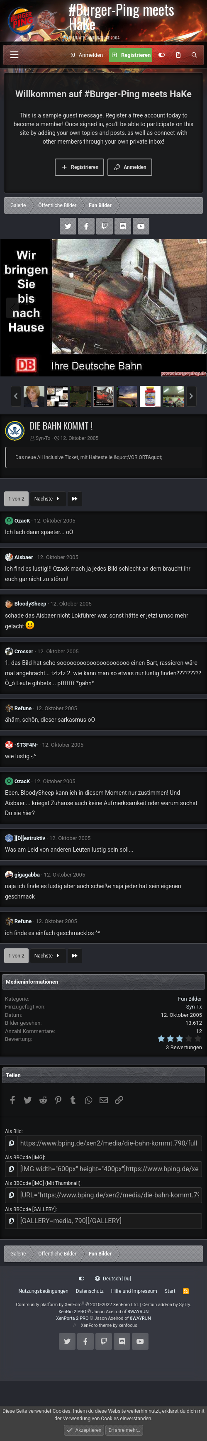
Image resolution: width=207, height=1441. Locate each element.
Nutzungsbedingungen (43, 1291)
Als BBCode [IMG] (24, 1157)
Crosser (24, 651)
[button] (16, 396)
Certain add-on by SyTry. (166, 1304)
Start (170, 1291)
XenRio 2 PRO (72, 1311)
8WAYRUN (138, 1311)
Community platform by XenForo (77, 1304)
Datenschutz (90, 1291)
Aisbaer (24, 557)
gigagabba (27, 875)
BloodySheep (30, 604)
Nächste (48, 499)
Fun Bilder (190, 999)
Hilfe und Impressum (134, 1291)
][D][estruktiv (30, 838)
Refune (23, 708)
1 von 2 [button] (16, 499)
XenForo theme (96, 1325)
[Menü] (14, 55)
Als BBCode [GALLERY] (30, 1209)
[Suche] (194, 55)
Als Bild (13, 1131)
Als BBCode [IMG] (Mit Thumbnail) (42, 1183)
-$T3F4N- (26, 745)
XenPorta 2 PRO (72, 1318)
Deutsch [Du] (113, 1279)
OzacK (22, 521)
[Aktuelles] (178, 55)
